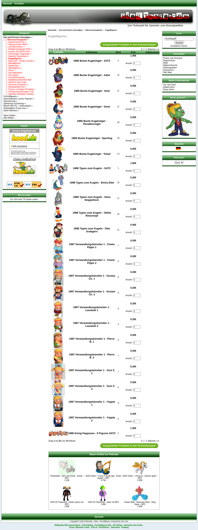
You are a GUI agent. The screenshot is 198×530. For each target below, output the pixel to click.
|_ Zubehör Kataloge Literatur (19, 94)
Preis (133, 52)
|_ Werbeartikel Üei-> (15, 87)
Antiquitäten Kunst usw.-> (16, 108)
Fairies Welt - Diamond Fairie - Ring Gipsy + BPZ (140, 503)
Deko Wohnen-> (11, 110)
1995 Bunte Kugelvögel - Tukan (92, 153)
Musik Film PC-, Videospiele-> (18, 106)
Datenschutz (169, 60)
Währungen (179, 158)
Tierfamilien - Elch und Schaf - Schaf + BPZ (67, 477)
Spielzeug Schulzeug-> (15, 103)
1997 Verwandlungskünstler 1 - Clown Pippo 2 (92, 261)
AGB (165, 63)
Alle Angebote (20, 146)
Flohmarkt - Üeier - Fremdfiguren (97, 521)
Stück (118, 52)
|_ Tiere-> (9, 70)
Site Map (167, 72)
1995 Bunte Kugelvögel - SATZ (91, 60)
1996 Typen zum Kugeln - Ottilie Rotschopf (92, 214)
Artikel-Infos (169, 87)
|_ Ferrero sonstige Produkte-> (19, 89)
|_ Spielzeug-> (12, 65)
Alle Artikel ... (10, 118)
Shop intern (168, 89)
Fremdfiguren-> (11, 96)
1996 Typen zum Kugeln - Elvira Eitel (92, 182)
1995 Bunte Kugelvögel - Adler (91, 75)
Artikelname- (92, 52)
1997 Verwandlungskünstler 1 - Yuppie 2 (92, 419)
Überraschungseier (93, 30)
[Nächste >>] (153, 49)
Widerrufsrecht (170, 65)
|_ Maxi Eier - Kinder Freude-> (19, 61)
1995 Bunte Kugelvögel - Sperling (92, 138)
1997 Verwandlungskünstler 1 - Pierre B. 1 (92, 340)
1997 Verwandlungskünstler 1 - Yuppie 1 (92, 403)
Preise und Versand (172, 58)
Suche (179, 33)
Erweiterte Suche (179, 46)
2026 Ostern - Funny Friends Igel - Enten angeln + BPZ (103, 477)
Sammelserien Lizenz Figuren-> (19, 98)
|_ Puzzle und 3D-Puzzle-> (18, 51)
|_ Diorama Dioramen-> (16, 84)
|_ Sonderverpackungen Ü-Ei (19, 91)
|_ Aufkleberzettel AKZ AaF (18, 80)
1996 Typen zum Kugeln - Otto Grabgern (91, 230)
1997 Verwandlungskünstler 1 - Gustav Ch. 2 (91, 293)
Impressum (168, 70)
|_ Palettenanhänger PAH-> (18, 49)
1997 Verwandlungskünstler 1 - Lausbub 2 (92, 324)
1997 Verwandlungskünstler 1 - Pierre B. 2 (92, 356)
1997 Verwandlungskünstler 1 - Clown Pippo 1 (92, 246)
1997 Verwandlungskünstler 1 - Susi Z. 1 (92, 372)
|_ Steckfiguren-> (13, 68)
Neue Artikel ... (11, 115)
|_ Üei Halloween (13, 72)
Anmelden (19, 4)
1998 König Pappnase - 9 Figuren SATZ (92, 433)
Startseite (7, 4)
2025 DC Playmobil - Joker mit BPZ (103, 502)
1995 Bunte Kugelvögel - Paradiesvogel (92, 122)
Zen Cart (124, 521)
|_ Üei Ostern (11, 75)
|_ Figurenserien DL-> (15, 42)
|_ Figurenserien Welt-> (16, 44)
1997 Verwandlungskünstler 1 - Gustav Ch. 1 (91, 277)
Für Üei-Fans (169, 84)
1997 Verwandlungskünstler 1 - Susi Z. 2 (92, 387)
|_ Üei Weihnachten (14, 77)
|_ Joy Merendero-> (14, 46)
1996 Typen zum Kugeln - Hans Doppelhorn (92, 198)
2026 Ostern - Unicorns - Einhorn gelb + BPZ (140, 477)
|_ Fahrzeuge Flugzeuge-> (17, 54)
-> (18, 37)
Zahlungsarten (170, 67)
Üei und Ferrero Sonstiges (71, 30)
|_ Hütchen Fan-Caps (15, 82)
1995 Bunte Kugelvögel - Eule (92, 90)
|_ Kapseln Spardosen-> (16, 56)
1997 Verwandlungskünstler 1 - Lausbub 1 (92, 309)
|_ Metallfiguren (12, 63)
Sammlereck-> (11, 101)
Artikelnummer (153, 52)
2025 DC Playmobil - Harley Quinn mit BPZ (67, 503)
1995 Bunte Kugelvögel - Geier (91, 106)
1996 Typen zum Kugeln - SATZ (92, 168)
